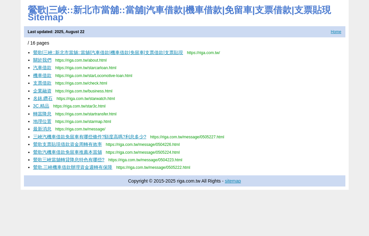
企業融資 (42, 90)
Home (336, 32)
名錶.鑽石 (43, 98)
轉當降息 (42, 113)
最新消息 (42, 128)
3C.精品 (41, 105)
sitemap (233, 181)
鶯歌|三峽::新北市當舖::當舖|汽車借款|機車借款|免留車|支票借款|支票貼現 (108, 52)
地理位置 (42, 121)
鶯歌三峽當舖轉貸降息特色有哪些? (69, 159)
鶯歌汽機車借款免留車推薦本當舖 (67, 152)
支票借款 (42, 83)
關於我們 (42, 60)
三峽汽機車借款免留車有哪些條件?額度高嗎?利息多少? (89, 136)
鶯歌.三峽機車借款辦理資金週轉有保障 (73, 167)
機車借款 (42, 75)
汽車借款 (42, 67)
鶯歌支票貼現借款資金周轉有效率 (67, 144)
